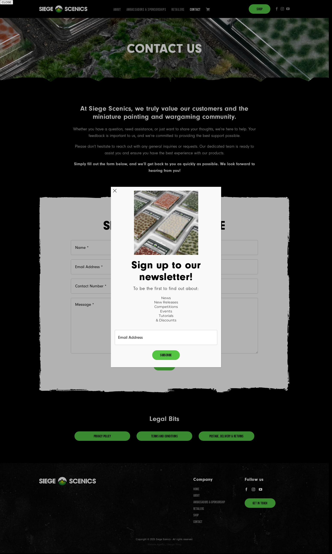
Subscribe (166, 355)
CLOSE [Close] (6, 2)
